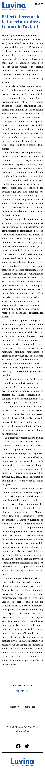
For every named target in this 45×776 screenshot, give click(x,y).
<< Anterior (13, 706)
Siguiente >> (31, 706)
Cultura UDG (22, 730)
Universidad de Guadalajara (22, 726)
